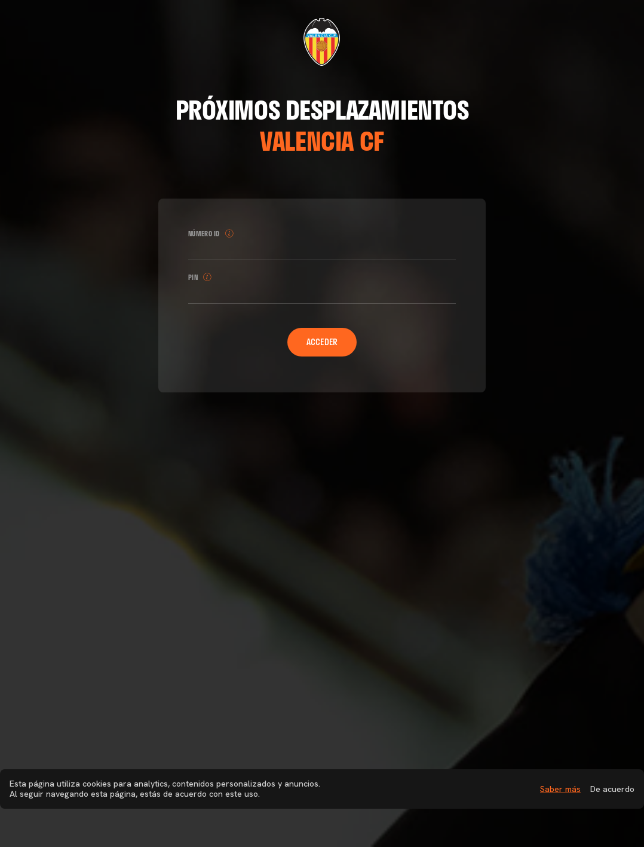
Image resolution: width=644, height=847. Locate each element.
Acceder (322, 342)
